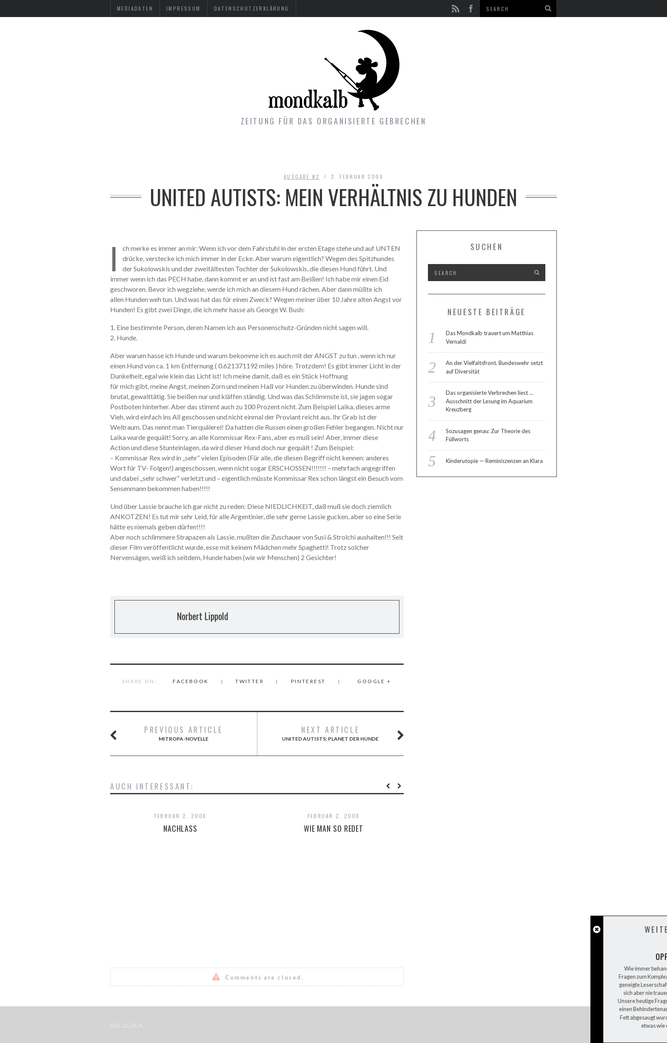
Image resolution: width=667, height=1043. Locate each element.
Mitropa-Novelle (177, 734)
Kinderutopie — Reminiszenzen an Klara (494, 460)
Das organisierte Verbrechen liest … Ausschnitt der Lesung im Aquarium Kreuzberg (489, 401)
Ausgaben (280, 151)
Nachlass (180, 828)
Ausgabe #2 (302, 176)
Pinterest (308, 681)
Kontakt (390, 151)
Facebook (190, 681)
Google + (374, 681)
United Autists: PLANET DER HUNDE (332, 734)
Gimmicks (337, 151)
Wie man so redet (333, 828)
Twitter (249, 681)
